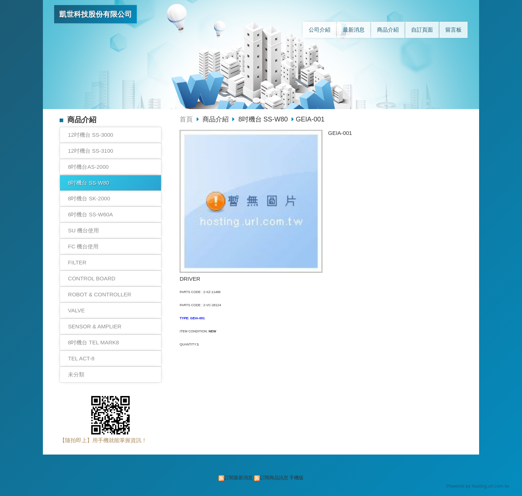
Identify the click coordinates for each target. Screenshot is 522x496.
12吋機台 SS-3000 (90, 135)
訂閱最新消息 (238, 477)
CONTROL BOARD (91, 278)
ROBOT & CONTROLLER (99, 294)
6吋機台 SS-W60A (90, 214)
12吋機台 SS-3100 (90, 151)
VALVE (76, 310)
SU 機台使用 (83, 230)
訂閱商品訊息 (274, 477)
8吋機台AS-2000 (88, 167)
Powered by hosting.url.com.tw (477, 486)
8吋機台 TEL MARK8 (93, 342)
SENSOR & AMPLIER (94, 326)
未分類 (76, 374)
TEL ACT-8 (81, 358)
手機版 (296, 477)
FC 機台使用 (83, 246)
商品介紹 (216, 119)
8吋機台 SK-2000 (89, 198)
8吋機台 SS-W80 (88, 183)
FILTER (77, 262)
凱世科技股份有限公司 (95, 14)
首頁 (186, 119)
